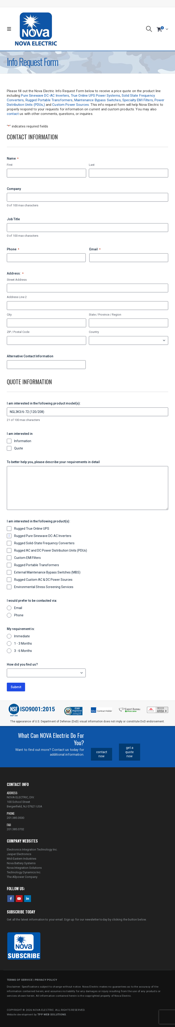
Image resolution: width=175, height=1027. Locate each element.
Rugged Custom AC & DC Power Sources (43, 579)
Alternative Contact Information (30, 356)
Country (94, 332)
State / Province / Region (105, 314)
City (9, 314)
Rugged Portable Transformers (49, 100)
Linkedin (27, 898)
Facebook (10, 898)
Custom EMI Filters (27, 558)
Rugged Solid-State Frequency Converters (44, 543)
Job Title (13, 219)
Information (22, 441)
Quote (18, 448)
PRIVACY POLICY (46, 979)
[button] (10, 29)
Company (14, 189)
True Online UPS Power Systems (95, 95)
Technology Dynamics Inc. (24, 872)
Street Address (17, 279)
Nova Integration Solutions (24, 867)
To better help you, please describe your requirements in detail (53, 462)
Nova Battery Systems (21, 863)
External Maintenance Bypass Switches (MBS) (47, 572)
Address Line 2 (17, 297)
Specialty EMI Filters (137, 100)
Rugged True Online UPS (31, 528)
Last (92, 164)
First (10, 164)
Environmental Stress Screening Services (43, 587)
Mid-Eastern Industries (21, 858)
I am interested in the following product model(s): (44, 403)
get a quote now (129, 752)
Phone (13, 249)
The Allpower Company (22, 877)
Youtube (19, 898)
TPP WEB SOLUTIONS (51, 1014)
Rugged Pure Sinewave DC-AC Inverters (42, 536)
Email (94, 249)
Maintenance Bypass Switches (97, 100)
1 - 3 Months (23, 643)
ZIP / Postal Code (18, 332)
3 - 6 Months (23, 651)
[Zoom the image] (157, 708)
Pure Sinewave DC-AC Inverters (45, 95)
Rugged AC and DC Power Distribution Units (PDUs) (50, 550)
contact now (101, 754)
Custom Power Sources (70, 105)
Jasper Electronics (19, 854)
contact (13, 114)
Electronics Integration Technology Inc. (32, 849)
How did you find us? (22, 664)
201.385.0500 (15, 818)
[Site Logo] (35, 29)
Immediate (22, 636)
